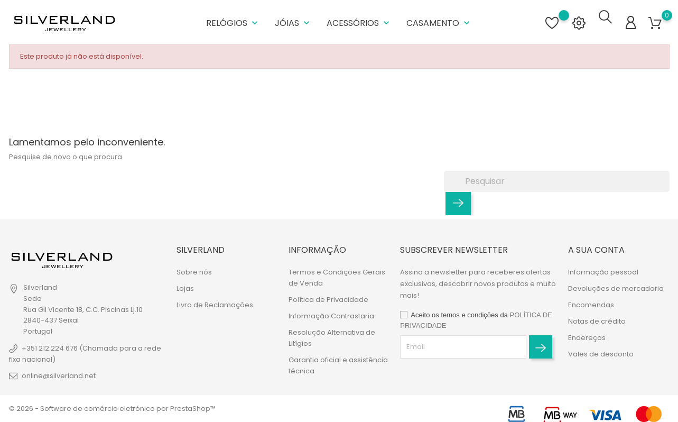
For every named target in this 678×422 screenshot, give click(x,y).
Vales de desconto (601, 354)
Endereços (587, 338)
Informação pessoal (603, 272)
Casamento (439, 21)
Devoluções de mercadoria (616, 288)
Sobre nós (194, 272)
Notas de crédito (597, 321)
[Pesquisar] (557, 177)
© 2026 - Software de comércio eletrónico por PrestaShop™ (112, 408)
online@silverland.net (59, 376)
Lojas (185, 288)
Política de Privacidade (328, 300)
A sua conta (596, 250)
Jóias (293, 21)
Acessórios (359, 21)
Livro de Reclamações (215, 305)
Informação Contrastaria (331, 316)
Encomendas (591, 305)
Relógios (233, 21)
